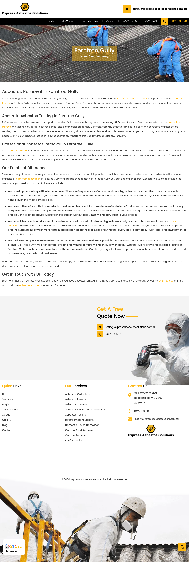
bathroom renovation (28, 179)
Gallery (6, 420)
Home (50, 21)
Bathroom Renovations (79, 420)
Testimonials (89, 21)
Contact (151, 21)
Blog (5, 425)
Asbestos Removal (76, 399)
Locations (130, 21)
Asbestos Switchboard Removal (85, 410)
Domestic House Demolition (82, 425)
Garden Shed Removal (79, 430)
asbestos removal (17, 150)
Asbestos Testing (75, 415)
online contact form (30, 285)
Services (67, 21)
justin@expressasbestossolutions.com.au (157, 419)
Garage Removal (76, 435)
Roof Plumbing (74, 440)
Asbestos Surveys (76, 404)
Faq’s (5, 404)
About (110, 21)
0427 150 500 (166, 281)
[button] (14, 547)
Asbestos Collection (77, 394)
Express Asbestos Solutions (132, 98)
